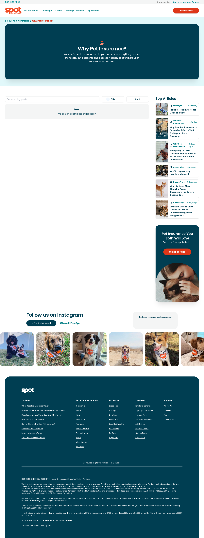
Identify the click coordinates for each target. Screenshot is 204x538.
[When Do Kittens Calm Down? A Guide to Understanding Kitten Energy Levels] (177, 209)
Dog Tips (113, 415)
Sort (137, 99)
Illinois (78, 415)
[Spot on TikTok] (167, 390)
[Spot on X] (171, 390)
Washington (81, 442)
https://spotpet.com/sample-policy (131, 484)
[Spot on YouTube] (180, 390)
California (80, 406)
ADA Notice (140, 424)
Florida (79, 410)
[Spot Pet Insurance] (28, 391)
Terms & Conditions (144, 419)
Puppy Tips (113, 437)
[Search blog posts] (52, 99)
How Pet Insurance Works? (33, 419)
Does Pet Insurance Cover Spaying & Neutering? (42, 415)
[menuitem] (31, 10)
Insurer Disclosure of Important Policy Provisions (71, 479)
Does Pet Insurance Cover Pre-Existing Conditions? (43, 410)
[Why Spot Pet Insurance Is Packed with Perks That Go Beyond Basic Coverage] (177, 128)
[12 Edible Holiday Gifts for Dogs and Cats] (177, 109)
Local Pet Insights (116, 424)
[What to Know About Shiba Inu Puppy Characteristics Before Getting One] (177, 188)
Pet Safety (113, 433)
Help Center (140, 437)
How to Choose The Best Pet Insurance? (38, 424)
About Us (168, 406)
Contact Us (169, 419)
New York (80, 424)
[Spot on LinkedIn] (162, 390)
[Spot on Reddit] (176, 390)
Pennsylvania (82, 433)
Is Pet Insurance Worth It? (32, 428)
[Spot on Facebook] (158, 390)
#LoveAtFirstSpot (70, 323)
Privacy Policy (47, 525)
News (166, 415)
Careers (167, 410)
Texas (78, 437)
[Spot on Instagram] (153, 390)
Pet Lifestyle (114, 428)
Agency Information (144, 410)
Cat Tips (112, 410)
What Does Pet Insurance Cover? (35, 406)
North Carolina (82, 428)
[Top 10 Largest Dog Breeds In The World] (177, 171)
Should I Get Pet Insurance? (33, 437)
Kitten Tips (113, 419)
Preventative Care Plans (32, 433)
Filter (112, 99)
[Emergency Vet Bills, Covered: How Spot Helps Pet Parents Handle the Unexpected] (177, 151)
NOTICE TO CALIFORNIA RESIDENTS (36, 479)
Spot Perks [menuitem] (93, 10)
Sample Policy (141, 415)
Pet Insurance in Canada (110, 463)
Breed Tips (113, 406)
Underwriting (163, 2)
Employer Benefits (143, 406)
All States (80, 446)
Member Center (141, 428)
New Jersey (81, 419)
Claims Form (141, 433)
